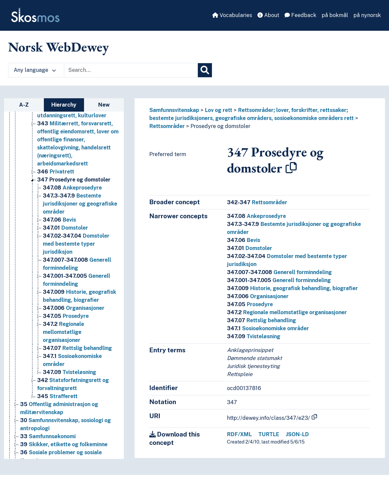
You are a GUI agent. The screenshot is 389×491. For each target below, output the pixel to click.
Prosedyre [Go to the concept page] (66, 316)
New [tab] (104, 105)
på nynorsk (367, 15)
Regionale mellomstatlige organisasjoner (287, 312)
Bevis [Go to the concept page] (59, 220)
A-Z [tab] (24, 105)
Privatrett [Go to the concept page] (55, 171)
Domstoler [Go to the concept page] (65, 228)
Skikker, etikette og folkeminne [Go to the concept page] (63, 444)
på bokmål (335, 15)
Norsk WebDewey (58, 46)
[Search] (205, 70)
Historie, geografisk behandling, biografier (292, 288)
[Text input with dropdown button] (131, 70)
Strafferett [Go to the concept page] (57, 396)
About (268, 15)
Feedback (300, 15)
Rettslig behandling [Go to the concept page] (77, 348)
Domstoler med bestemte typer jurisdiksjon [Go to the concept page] (76, 244)
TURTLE (268, 434)
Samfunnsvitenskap (174, 110)
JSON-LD (297, 434)
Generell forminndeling (279, 272)
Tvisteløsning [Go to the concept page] (69, 372)
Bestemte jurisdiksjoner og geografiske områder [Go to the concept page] (80, 204)
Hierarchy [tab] (63, 105)
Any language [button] (35, 70)
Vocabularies (232, 15)
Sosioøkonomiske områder (268, 328)
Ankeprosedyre (256, 216)
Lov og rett (218, 110)
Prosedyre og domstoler (220, 126)
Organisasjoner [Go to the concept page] (73, 308)
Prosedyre (250, 304)
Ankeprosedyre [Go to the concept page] (72, 188)
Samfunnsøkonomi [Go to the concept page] (48, 436)
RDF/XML (239, 434)
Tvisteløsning (253, 336)
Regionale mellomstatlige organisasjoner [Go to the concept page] (63, 332)
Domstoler (249, 248)
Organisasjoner (258, 296)
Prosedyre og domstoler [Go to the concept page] (73, 179)
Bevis (243, 240)
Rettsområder (167, 126)
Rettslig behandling (261, 320)
